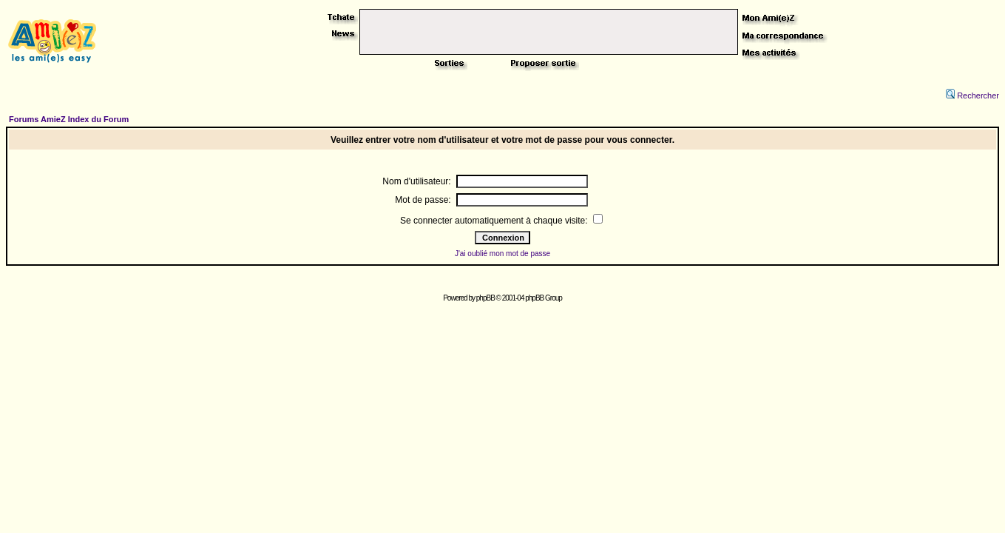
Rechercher (972, 95)
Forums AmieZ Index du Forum (69, 119)
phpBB (485, 298)
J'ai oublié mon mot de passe (502, 253)
